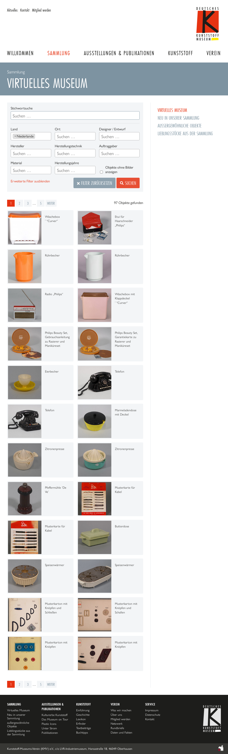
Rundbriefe (117, 728)
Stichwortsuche (22, 108)
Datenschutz (152, 714)
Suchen (128, 182)
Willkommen (20, 53)
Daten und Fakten (121, 732)
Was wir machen (121, 710)
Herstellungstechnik (68, 146)
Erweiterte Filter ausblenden (30, 181)
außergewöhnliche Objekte (180, 125)
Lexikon (81, 719)
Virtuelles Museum (172, 110)
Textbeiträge (83, 728)
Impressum (152, 710)
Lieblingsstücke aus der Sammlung (185, 133)
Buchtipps (82, 732)
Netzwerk (116, 723)
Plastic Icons (49, 724)
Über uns (116, 714)
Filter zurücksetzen (94, 182)
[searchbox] (37, 136)
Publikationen (50, 732)
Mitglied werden (41, 10)
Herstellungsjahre (67, 163)
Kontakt (24, 10)
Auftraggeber (108, 146)
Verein (214, 53)
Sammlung (58, 53)
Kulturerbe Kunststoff (54, 715)
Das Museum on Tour (55, 719)
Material (16, 163)
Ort (57, 129)
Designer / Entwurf (112, 129)
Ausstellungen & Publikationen (119, 53)
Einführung (83, 710)
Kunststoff (180, 53)
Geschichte (83, 714)
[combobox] (31, 136)
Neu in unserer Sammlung (178, 117)
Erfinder (81, 723)
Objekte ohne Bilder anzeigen (119, 169)
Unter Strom (49, 728)
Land (14, 129)
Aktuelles (12, 10)
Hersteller (17, 146)
